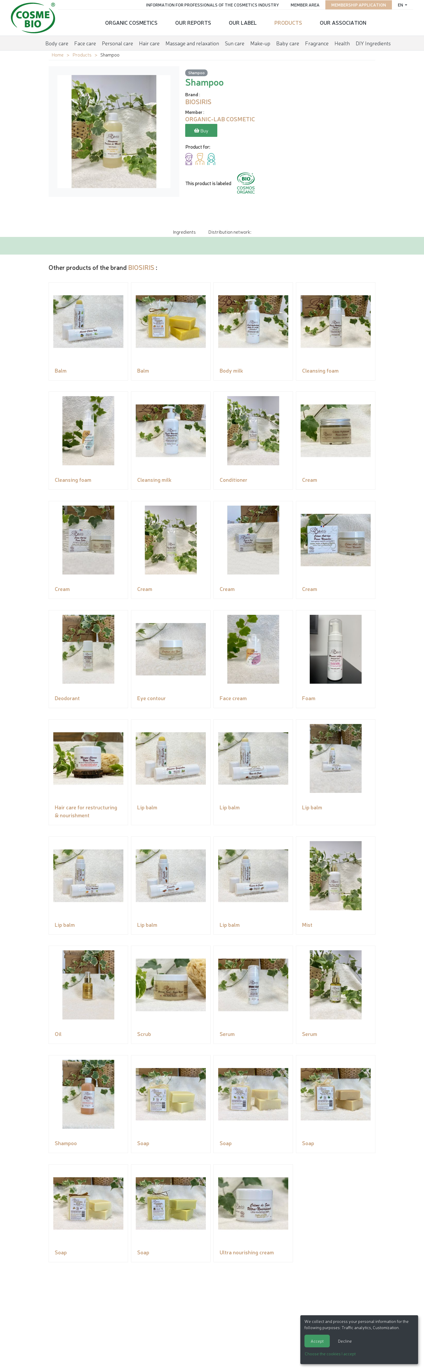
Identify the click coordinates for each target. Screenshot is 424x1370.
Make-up (260, 42)
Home (58, 54)
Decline (345, 1341)
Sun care (234, 42)
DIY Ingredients (373, 42)
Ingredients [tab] (184, 231)
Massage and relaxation (192, 42)
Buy (201, 130)
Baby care (287, 42)
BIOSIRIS (141, 267)
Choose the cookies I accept (330, 1353)
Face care (85, 42)
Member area (303, 4)
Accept (317, 1341)
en (400, 4)
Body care (56, 42)
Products (288, 22)
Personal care (117, 42)
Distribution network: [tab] (229, 231)
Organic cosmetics (131, 22)
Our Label (243, 22)
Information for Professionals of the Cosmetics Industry (211, 4)
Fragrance (317, 42)
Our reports (193, 22)
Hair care (149, 42)
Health (342, 42)
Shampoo (196, 72)
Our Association (343, 22)
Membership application (357, 4)
